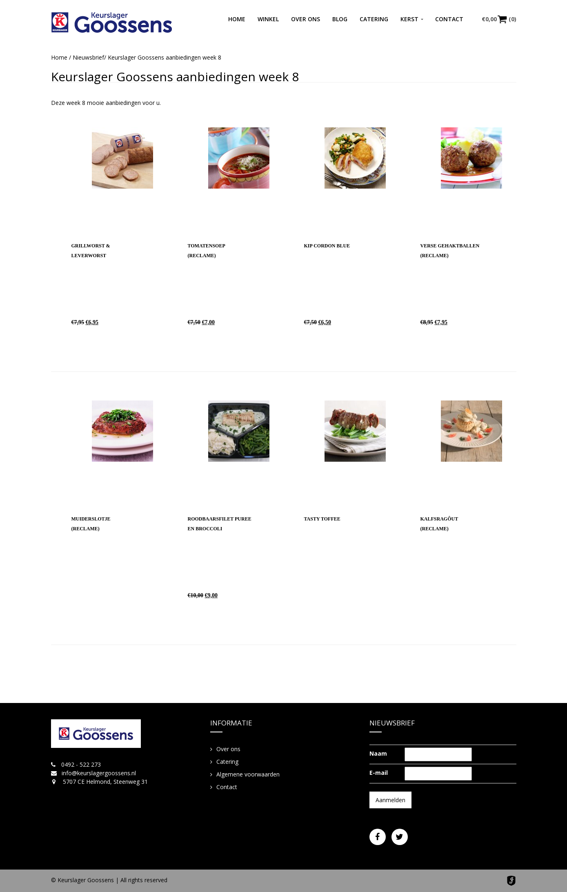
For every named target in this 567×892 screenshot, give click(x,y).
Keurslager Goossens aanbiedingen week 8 (175, 76)
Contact (449, 19)
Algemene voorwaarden (248, 774)
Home (236, 19)
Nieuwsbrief (88, 57)
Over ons (305, 19)
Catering (374, 19)
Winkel (268, 19)
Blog (339, 19)
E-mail (378, 772)
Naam (378, 753)
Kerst (409, 19)
